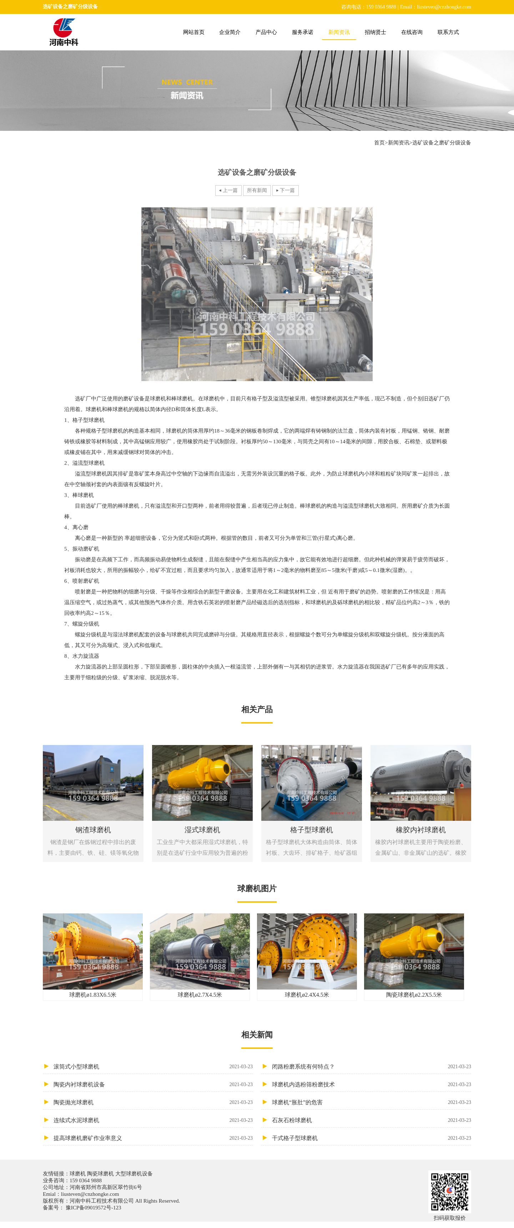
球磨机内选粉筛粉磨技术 (371, 1084)
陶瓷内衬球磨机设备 (153, 1084)
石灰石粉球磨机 (371, 1120)
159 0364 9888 (86, 1180)
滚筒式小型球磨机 (153, 1067)
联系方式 (448, 32)
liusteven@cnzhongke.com (90, 1194)
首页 (379, 143)
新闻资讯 (339, 32)
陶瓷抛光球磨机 (153, 1102)
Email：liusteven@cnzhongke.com (435, 7)
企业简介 (230, 32)
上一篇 (230, 190)
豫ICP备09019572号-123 (92, 1207)
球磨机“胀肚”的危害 (371, 1102)
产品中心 (266, 32)
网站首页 (194, 32)
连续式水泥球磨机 (153, 1120)
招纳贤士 (375, 32)
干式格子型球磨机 (371, 1138)
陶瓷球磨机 (100, 1174)
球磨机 (78, 1174)
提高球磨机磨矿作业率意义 (153, 1138)
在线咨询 (412, 32)
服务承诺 (302, 32)
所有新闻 (257, 190)
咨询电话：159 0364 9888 (368, 7)
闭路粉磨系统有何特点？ (371, 1067)
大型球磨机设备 (133, 1174)
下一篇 (287, 190)
